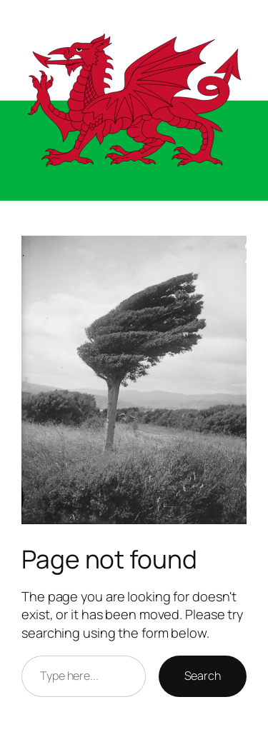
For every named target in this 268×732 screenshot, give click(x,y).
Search (202, 675)
